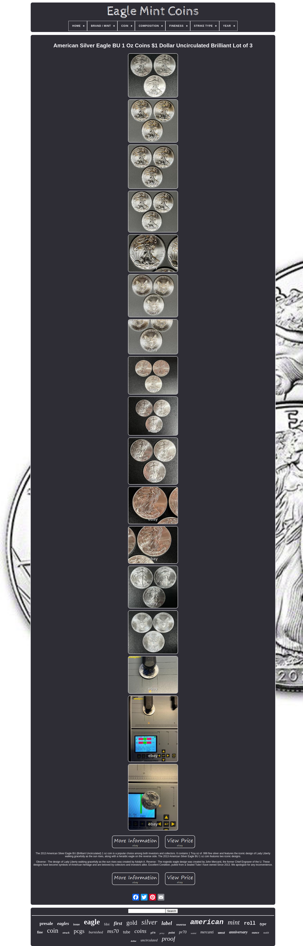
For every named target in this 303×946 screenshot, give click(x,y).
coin (52, 930)
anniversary (238, 932)
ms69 (266, 932)
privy (161, 933)
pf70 (153, 932)
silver (149, 922)
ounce (255, 932)
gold (131, 922)
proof (168, 938)
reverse (181, 924)
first (118, 923)
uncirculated (149, 940)
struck (65, 932)
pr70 (183, 932)
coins (140, 931)
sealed (193, 933)
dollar (133, 941)
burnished (96, 932)
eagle (92, 922)
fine (40, 932)
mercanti (207, 932)
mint (234, 922)
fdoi (107, 924)
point (172, 932)
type (263, 924)
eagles (63, 923)
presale (46, 923)
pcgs (79, 931)
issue (76, 924)
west (221, 932)
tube (126, 932)
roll (249, 923)
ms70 (113, 931)
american (206, 922)
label (167, 923)
